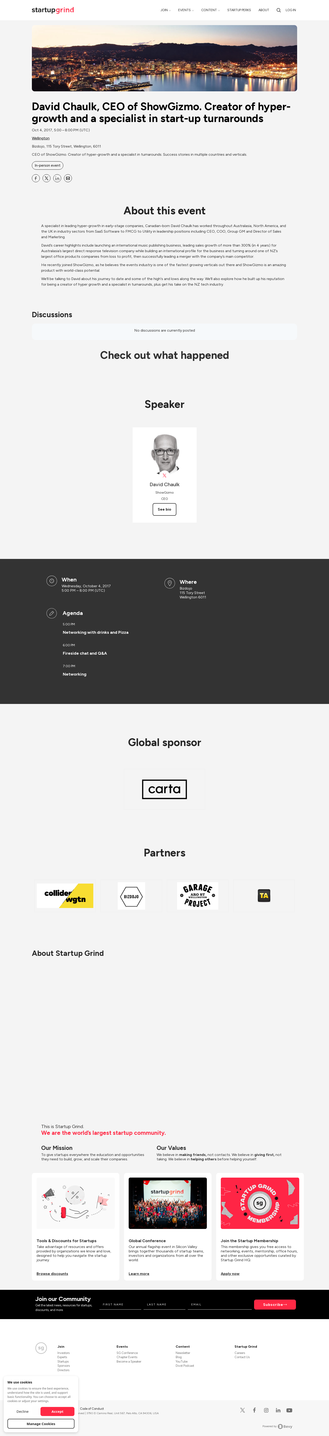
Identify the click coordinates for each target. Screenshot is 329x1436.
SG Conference (127, 1353)
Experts (62, 1357)
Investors (63, 1353)
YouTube (182, 1361)
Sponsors (63, 1365)
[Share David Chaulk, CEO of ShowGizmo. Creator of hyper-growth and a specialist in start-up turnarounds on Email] (68, 178)
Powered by (277, 1426)
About (263, 10)
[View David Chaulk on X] (164, 475)
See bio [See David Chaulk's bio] (164, 509)
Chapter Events (127, 1357)
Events (184, 10)
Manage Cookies (41, 1423)
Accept (58, 1411)
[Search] (278, 10)
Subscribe (273, 1304)
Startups (63, 1361)
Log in (291, 10)
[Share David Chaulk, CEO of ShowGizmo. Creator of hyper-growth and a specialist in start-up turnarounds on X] (46, 178)
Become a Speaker (129, 1361)
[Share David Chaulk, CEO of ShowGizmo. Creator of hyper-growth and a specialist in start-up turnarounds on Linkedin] (57, 178)
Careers (240, 1353)
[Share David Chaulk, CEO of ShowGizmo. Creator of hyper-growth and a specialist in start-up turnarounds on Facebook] (36, 178)
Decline (23, 1411)
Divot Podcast (185, 1365)
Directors (63, 1370)
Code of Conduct (92, 1408)
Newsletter (183, 1353)
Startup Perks (239, 10)
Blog (179, 1357)
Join (164, 10)
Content (209, 10)
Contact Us (242, 1357)
